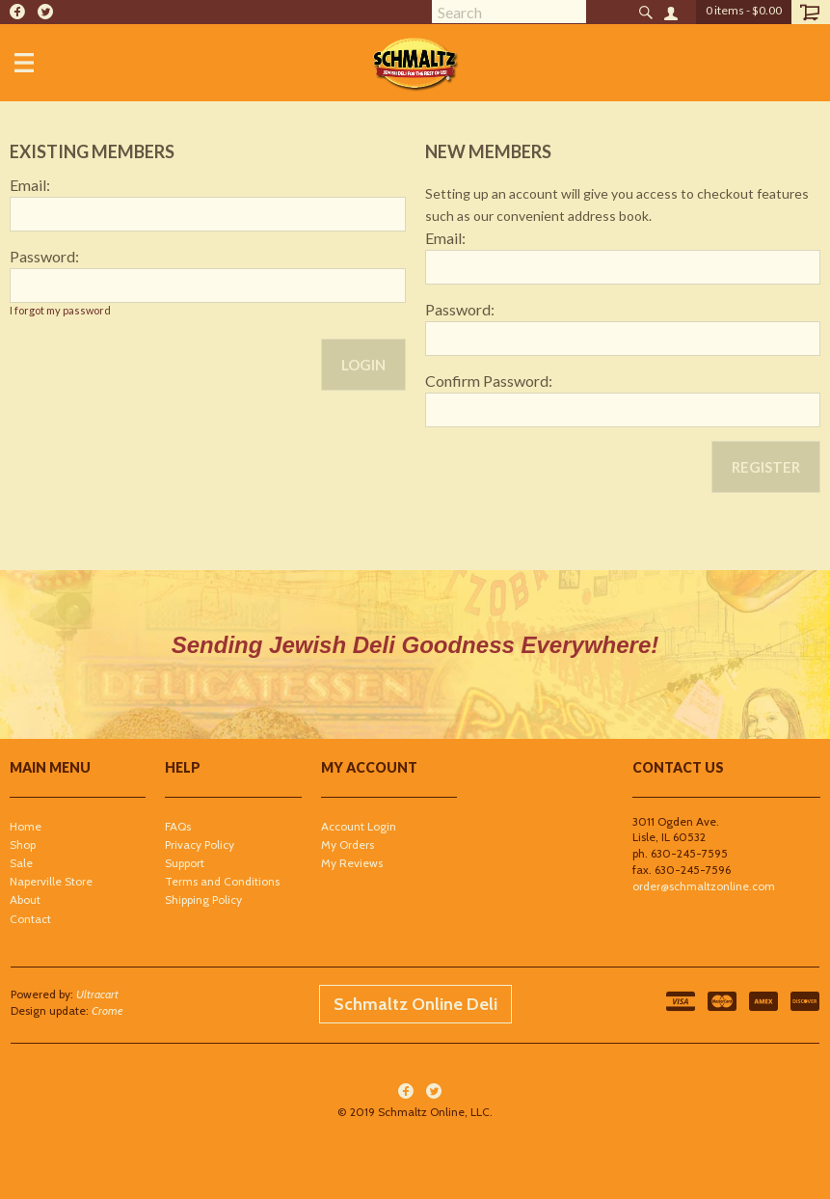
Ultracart (97, 994)
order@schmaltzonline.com (703, 886)
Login (363, 364)
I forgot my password (60, 310)
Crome (107, 1010)
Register (766, 467)
